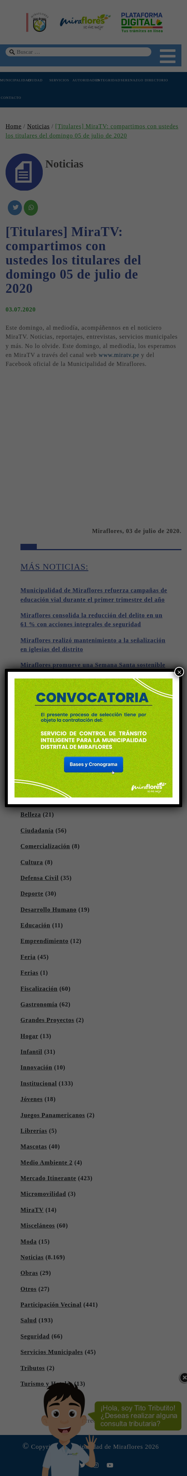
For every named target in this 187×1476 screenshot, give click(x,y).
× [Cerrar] (179, 672)
